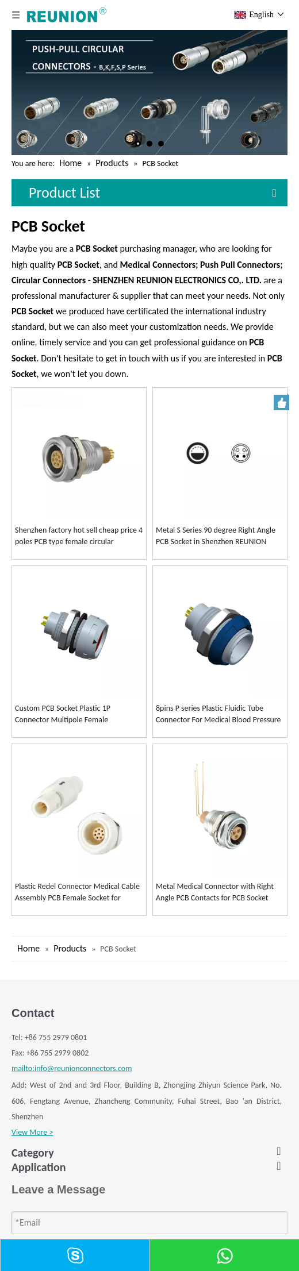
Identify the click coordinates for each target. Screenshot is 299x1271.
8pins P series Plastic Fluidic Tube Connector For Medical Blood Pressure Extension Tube (218, 714)
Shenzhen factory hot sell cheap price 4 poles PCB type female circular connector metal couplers (79, 536)
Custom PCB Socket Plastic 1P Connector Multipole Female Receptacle (62, 714)
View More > (32, 1132)
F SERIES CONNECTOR (47, 1200)
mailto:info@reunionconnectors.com (72, 1068)
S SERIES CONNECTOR (47, 1217)
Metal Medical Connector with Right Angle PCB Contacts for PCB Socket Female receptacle (215, 892)
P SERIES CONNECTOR (47, 1232)
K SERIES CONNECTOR (47, 1185)
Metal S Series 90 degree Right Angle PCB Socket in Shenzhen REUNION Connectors (215, 536)
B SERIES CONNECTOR (47, 1169)
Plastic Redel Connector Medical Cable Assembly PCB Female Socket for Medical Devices (77, 892)
